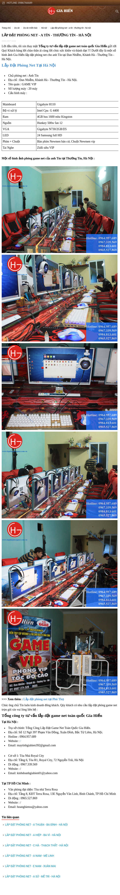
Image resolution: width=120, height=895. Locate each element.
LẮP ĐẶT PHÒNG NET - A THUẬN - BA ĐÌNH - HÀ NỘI (36, 824)
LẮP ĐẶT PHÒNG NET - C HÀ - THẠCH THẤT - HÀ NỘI (36, 845)
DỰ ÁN (17, 28)
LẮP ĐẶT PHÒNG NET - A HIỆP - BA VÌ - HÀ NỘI (33, 835)
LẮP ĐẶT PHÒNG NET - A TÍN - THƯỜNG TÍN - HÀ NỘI (71, 28)
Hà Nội (44, 28)
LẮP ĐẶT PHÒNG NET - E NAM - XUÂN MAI (30, 866)
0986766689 (25, 2)
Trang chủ (6, 28)
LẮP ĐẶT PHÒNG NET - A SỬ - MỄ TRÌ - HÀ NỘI (32, 876)
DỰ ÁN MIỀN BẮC (30, 28)
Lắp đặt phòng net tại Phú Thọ (43, 699)
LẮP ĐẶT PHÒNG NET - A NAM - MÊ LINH (29, 855)
